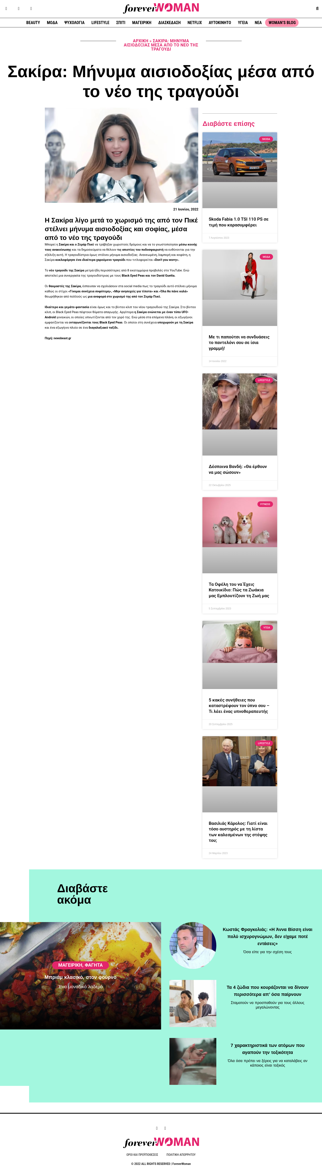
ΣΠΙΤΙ (120, 22)
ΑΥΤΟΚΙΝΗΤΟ (220, 22)
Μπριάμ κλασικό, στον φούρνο (80, 1007)
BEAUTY (33, 22)
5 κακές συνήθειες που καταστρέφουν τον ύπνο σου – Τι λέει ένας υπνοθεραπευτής (239, 706)
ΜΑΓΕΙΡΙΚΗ (141, 22)
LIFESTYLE (100, 22)
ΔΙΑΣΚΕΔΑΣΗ (169, 22)
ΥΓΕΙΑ (243, 22)
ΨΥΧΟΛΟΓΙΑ (75, 22)
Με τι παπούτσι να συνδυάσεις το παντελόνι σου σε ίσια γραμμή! (239, 342)
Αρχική (140, 40)
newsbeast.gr (63, 338)
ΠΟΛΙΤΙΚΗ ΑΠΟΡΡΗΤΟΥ (181, 1155)
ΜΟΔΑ (52, 22)
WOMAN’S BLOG (282, 22)
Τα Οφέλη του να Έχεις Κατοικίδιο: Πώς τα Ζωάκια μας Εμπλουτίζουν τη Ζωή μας (239, 590)
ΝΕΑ (258, 22)
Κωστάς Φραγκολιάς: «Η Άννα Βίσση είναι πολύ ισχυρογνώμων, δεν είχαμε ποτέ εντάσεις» (267, 936)
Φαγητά (94, 994)
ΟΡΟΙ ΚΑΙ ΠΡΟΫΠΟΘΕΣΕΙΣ (142, 1155)
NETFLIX (194, 22)
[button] (317, 8)
